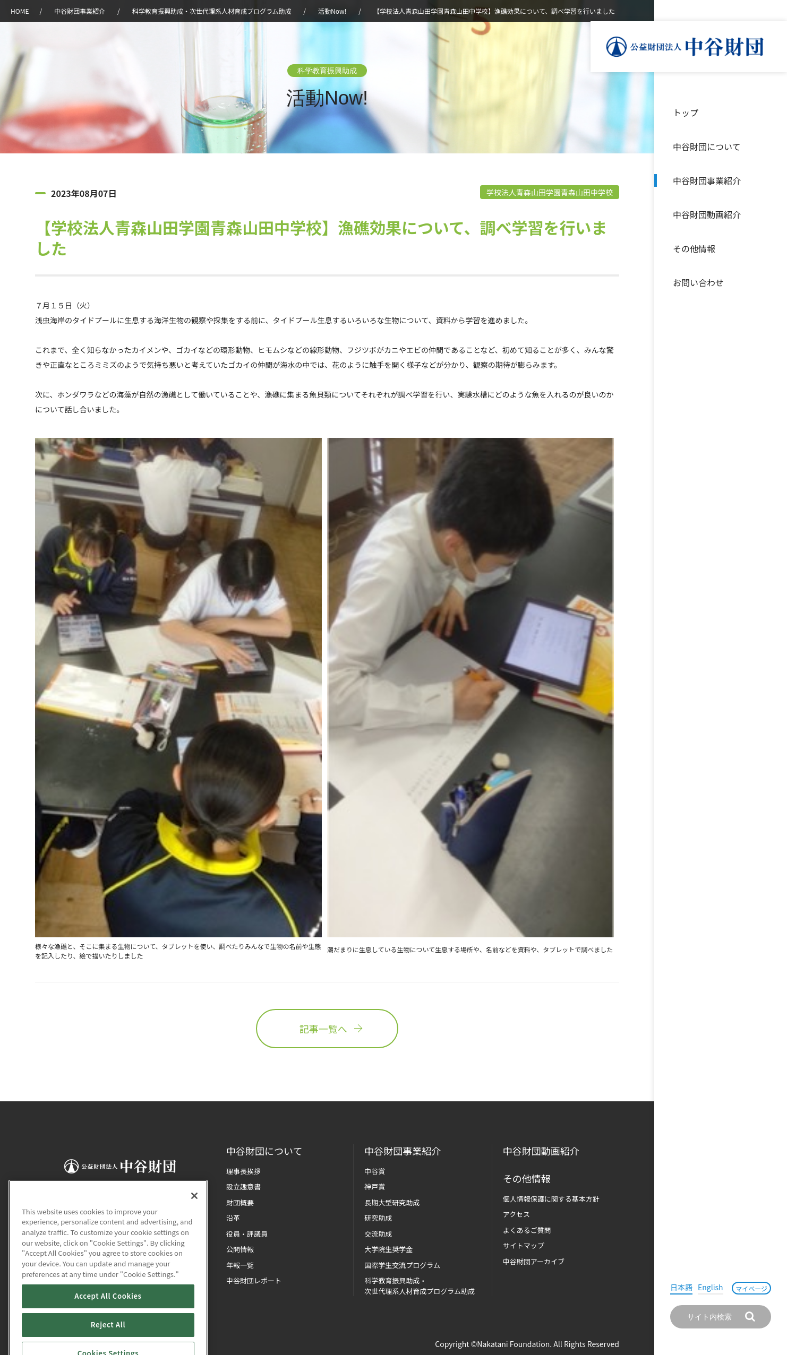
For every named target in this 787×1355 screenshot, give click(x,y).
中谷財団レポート (253, 1280)
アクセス (516, 1214)
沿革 (771, 214)
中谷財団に (264, 1151)
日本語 (681, 1287)
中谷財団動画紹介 (707, 214)
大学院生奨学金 (388, 1249)
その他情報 (694, 248)
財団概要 (240, 1202)
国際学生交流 (402, 1265)
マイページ (751, 1288)
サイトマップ (523, 1245)
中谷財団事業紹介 (707, 180)
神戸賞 (374, 1186)
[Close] (194, 1229)
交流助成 (378, 1234)
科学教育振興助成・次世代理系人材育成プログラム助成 (212, 10)
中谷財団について (707, 146)
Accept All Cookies (107, 1330)
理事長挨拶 (243, 1171)
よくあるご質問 (527, 1230)
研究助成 (378, 1218)
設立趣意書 (243, 1186)
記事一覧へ (327, 1029)
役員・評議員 (247, 1234)
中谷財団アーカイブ (533, 1261)
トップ (685, 112)
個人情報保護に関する (551, 1199)
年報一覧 (240, 1265)
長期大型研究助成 (392, 1202)
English (710, 1287)
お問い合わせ (698, 282)
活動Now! (332, 10)
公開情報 (240, 1249)
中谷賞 (374, 1171)
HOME (20, 10)
